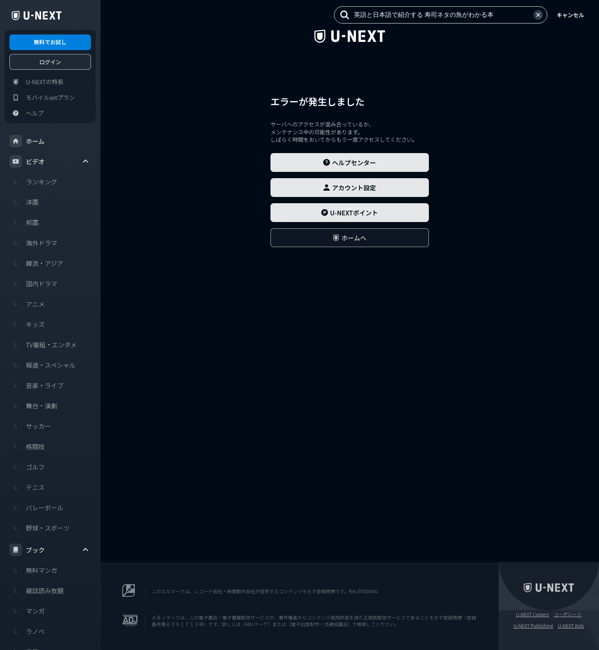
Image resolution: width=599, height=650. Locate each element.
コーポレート (568, 614)
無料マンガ (33, 570)
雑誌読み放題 (36, 590)
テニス (27, 487)
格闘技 (27, 446)
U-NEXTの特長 (36, 82)
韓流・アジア (36, 263)
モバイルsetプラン (42, 97)
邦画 (23, 222)
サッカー (30, 426)
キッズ (27, 324)
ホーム (27, 141)
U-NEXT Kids (571, 626)
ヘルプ (26, 113)
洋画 (23, 202)
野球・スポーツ (39, 528)
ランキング (33, 181)
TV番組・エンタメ (43, 344)
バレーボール (36, 507)
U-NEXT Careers (532, 614)
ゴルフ (27, 466)
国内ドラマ (33, 283)
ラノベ (27, 631)
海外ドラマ (33, 243)
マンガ (27, 611)
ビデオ (49, 161)
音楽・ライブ (36, 385)
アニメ (27, 304)
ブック (49, 549)
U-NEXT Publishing (533, 626)
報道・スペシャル (42, 365)
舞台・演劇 (33, 405)
